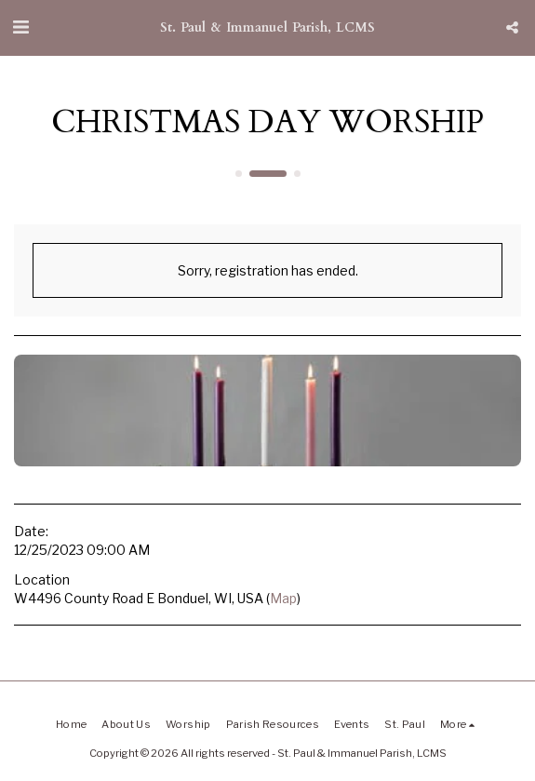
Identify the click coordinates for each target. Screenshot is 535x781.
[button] (20, 27)
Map (283, 598)
